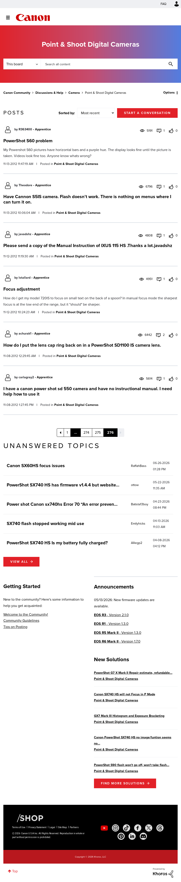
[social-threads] (160, 828)
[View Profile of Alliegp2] (136, 543)
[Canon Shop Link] (28, 818)
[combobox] (109, 64)
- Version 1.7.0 (117, 641)
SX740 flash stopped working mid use (45, 523)
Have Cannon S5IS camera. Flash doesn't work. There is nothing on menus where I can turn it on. (87, 199)
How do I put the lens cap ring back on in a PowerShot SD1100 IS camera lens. (82, 345)
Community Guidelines (21, 620)
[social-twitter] (148, 828)
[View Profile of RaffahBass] (138, 466)
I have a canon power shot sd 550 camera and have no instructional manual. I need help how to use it (87, 391)
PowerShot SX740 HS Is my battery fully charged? (57, 542)
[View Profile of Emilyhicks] (138, 523)
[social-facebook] (137, 828)
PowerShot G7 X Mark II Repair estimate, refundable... (133, 672)
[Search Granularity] (22, 64)
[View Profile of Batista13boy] (139, 504)
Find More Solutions (123, 783)
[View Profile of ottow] (135, 485)
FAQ (163, 4)
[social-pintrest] (121, 836)
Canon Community (33, 17)
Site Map (62, 827)
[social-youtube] (104, 828)
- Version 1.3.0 (111, 623)
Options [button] (169, 92)
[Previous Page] (60, 432)
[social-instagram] (115, 828)
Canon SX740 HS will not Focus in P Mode (124, 694)
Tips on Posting (15, 626)
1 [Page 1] (67, 432)
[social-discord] (143, 836)
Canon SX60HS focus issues (36, 465)
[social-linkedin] (132, 836)
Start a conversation (147, 113)
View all (19, 561)
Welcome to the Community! (25, 614)
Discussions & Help (49, 92)
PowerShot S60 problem (27, 140)
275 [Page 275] (98, 432)
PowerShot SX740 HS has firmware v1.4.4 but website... (63, 484)
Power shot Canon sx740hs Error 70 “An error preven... (62, 504)
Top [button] (15, 871)
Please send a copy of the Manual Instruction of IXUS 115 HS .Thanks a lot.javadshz (87, 245)
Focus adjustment (21, 289)
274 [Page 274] (86, 432)
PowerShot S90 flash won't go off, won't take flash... (131, 765)
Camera (74, 92)
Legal (52, 827)
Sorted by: (67, 113)
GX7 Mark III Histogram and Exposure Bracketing (129, 715)
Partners (74, 827)
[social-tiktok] (126, 828)
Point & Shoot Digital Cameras (76, 164)
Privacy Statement (37, 827)
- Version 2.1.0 (111, 614)
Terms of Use (18, 827)
